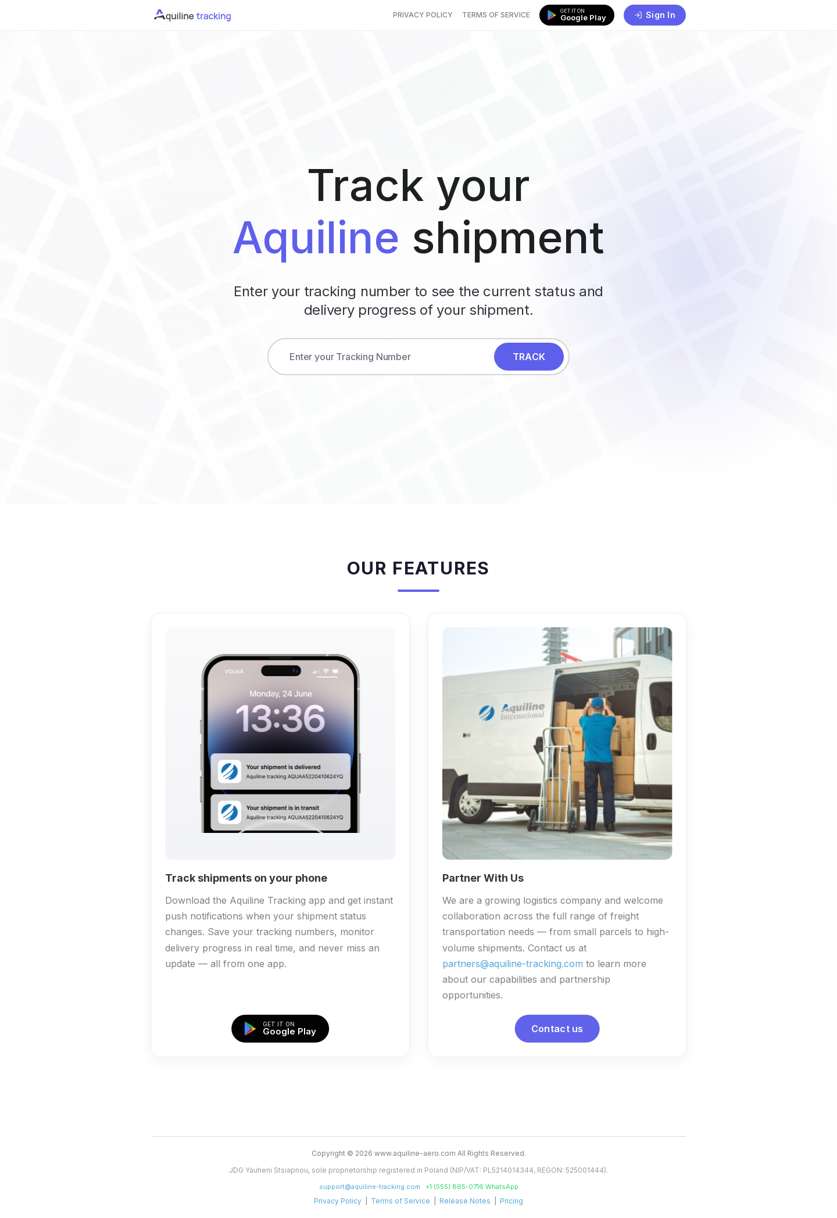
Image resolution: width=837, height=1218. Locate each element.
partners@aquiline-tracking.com (515, 963)
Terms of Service (496, 14)
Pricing (511, 1201)
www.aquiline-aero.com (415, 1153)
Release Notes (465, 1201)
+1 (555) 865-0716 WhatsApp (471, 1187)
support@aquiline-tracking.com (369, 1187)
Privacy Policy (423, 14)
